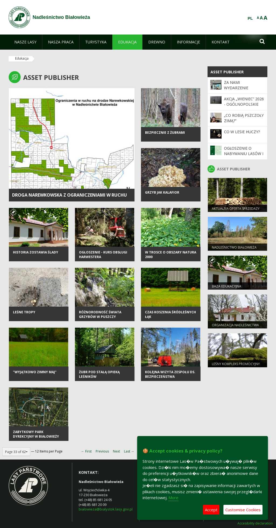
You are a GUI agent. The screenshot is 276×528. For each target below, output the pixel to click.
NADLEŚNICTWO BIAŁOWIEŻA (234, 247)
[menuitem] (25, 42)
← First (86, 451)
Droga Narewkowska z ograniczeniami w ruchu (69, 195)
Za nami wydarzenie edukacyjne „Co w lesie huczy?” (242, 90)
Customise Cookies (243, 509)
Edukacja (22, 58)
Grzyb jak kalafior (162, 192)
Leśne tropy (24, 312)
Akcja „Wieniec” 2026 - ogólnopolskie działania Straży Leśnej (244, 107)
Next (116, 451)
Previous (102, 451)
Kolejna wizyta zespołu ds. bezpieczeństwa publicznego (170, 377)
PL (250, 18)
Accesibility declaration (255, 523)
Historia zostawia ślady (35, 252)
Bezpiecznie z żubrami (165, 132)
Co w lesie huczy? (242, 131)
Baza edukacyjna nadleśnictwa (226, 288)
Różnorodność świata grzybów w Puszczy (100, 314)
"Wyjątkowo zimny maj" (35, 372)
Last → (129, 451)
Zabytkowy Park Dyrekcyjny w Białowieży (36, 434)
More (173, 497)
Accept (211, 509)
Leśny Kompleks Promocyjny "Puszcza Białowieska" (236, 366)
